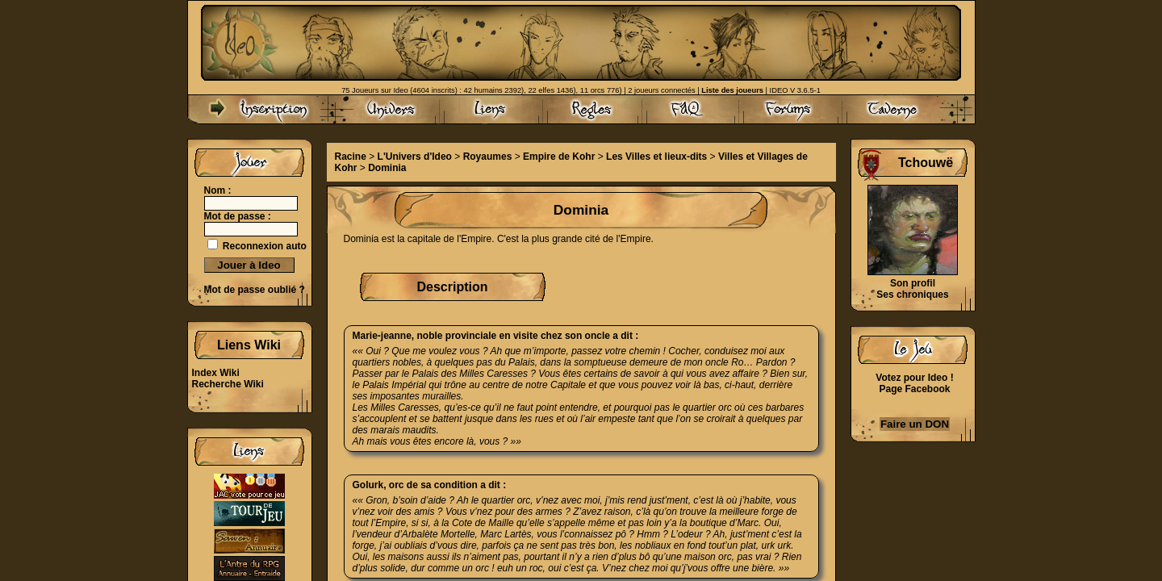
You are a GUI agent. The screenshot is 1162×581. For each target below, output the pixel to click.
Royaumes (487, 156)
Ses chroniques (912, 294)
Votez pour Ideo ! (914, 377)
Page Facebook (914, 389)
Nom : (218, 190)
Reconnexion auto (265, 246)
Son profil (912, 283)
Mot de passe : (237, 216)
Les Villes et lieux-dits (656, 156)
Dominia (387, 167)
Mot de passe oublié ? (254, 289)
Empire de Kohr (559, 156)
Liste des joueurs (732, 90)
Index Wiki (216, 372)
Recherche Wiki (228, 384)
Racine (350, 156)
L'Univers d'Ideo (415, 156)
